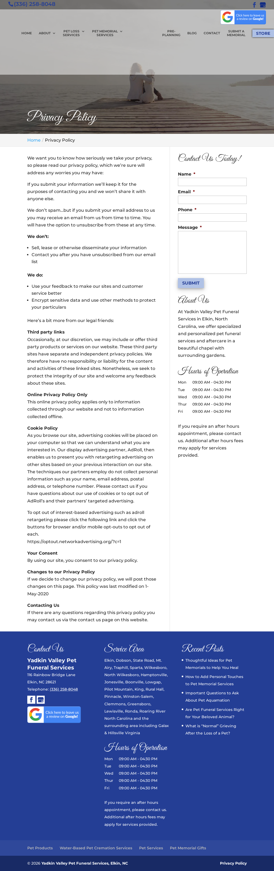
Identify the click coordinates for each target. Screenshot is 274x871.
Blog (192, 33)
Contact (212, 33)
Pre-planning (171, 33)
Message (190, 227)
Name (186, 174)
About (45, 33)
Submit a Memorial (236, 33)
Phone (187, 209)
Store (263, 33)
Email (186, 191)
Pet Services (151, 848)
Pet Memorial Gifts (188, 848)
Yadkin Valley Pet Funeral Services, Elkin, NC (84, 863)
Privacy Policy (233, 863)
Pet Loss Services (71, 33)
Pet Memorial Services (105, 33)
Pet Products (40, 848)
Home (26, 33)
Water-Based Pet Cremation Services (96, 848)
